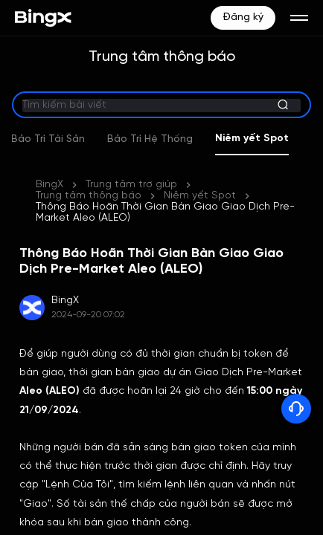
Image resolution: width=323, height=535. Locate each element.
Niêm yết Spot (274, 138)
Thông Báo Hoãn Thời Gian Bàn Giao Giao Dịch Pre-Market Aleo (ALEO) (165, 212)
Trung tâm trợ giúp (131, 184)
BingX (49, 184)
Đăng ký (243, 17)
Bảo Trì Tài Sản (70, 139)
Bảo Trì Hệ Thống (172, 139)
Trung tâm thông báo (88, 195)
